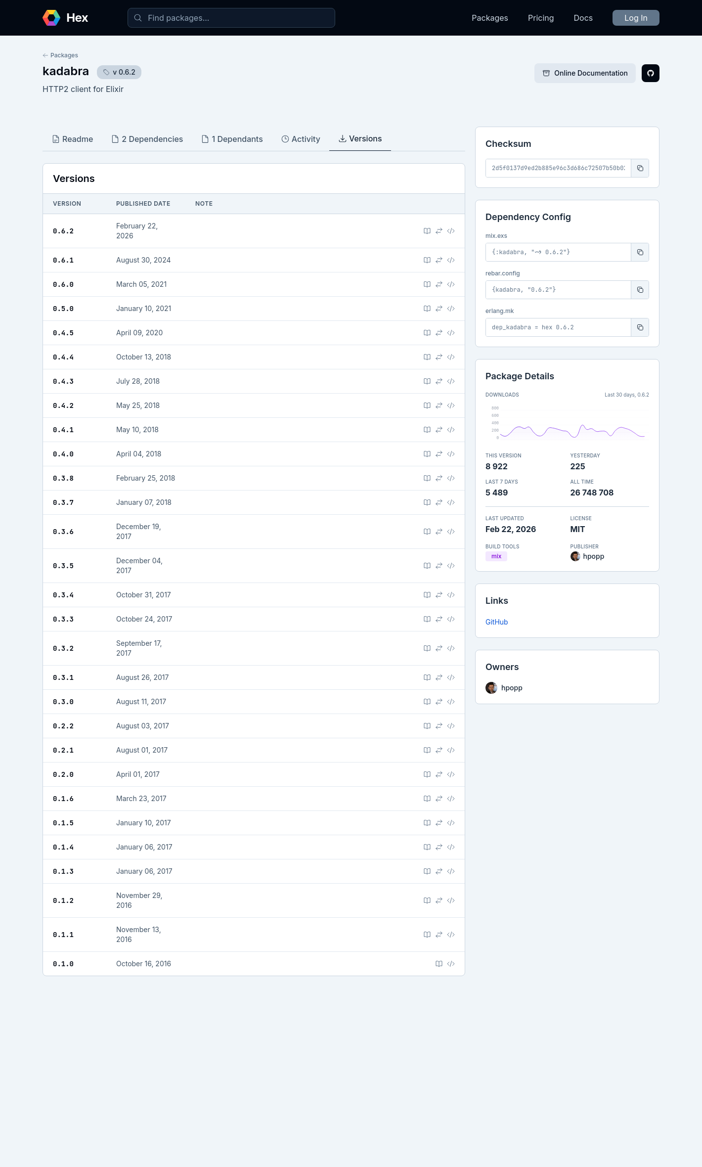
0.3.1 (63, 677)
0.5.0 (63, 308)
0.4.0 (63, 453)
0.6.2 (63, 230)
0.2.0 (63, 774)
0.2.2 (63, 725)
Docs (583, 18)
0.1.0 (63, 963)
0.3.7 (63, 502)
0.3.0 (63, 701)
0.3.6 (63, 531)
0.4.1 (63, 429)
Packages (490, 18)
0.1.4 (63, 847)
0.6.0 (63, 284)
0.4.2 (63, 405)
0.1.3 (63, 871)
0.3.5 (63, 565)
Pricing (541, 18)
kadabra (66, 71)
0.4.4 (63, 357)
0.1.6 (63, 798)
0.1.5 (63, 822)
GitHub (496, 622)
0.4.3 (63, 381)
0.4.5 (63, 332)
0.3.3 (63, 619)
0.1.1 (63, 934)
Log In (636, 18)
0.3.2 (63, 648)
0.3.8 (63, 478)
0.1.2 (63, 900)
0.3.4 (63, 594)
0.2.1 (63, 750)
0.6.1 (63, 260)
